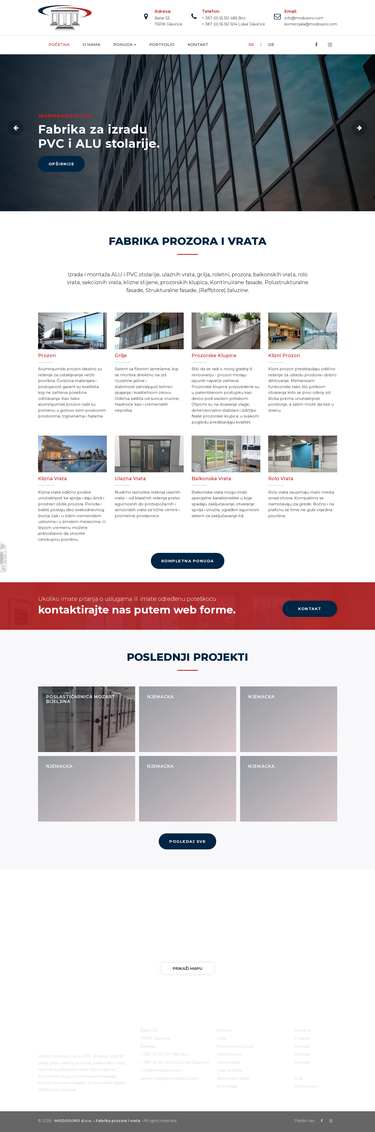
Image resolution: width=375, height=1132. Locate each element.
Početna (59, 44)
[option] (187, 132)
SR (251, 44)
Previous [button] (16, 128)
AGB (298, 1078)
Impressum (305, 1086)
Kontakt (198, 44)
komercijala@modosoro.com (310, 24)
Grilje (222, 1038)
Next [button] (359, 128)
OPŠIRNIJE (62, 163)
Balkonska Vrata (233, 1078)
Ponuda (124, 44)
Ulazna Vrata (229, 1070)
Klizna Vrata (228, 1062)
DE (271, 44)
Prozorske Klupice (235, 1046)
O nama (91, 44)
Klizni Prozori (229, 1054)
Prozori (224, 1030)
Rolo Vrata (227, 1086)
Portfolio (162, 44)
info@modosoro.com (303, 18)
